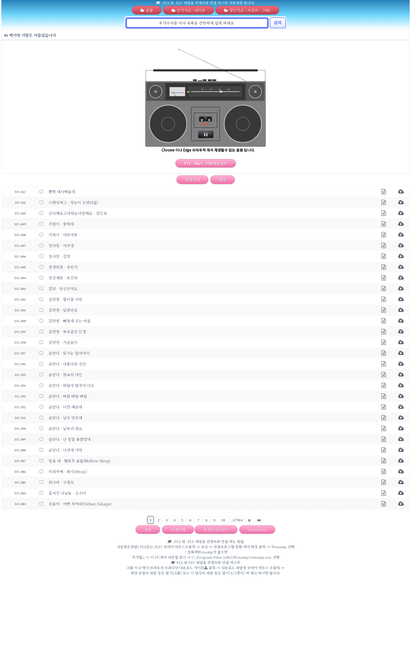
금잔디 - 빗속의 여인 (65, 374)
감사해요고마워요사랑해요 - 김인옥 (77, 213)
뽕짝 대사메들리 (61, 191)
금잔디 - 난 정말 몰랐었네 (69, 439)
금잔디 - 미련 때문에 (65, 407)
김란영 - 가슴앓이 (63, 342)
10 (223, 520)
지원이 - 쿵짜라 (61, 224)
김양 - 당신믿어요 (63, 288)
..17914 (236, 520)
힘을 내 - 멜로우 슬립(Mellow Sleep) (79, 460)
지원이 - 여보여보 (63, 234)
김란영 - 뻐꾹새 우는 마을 (69, 320)
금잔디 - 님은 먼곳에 (65, 417)
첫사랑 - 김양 (59, 256)
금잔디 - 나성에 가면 (65, 450)
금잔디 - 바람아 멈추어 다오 (71, 385)
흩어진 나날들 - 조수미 (67, 493)
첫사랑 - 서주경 (61, 245)
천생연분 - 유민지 (63, 267)
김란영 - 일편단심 (63, 310)
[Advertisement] (205, 616)
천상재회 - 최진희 (63, 277)
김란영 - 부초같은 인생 (67, 331)
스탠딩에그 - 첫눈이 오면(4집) (73, 202)
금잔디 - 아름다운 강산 (67, 364)
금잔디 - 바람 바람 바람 (67, 396)
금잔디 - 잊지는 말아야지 (69, 353)
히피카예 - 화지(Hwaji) (67, 471)
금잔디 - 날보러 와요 (65, 428)
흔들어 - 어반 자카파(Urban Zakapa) (79, 503)
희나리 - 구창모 (61, 482)
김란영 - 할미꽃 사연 (65, 299)
